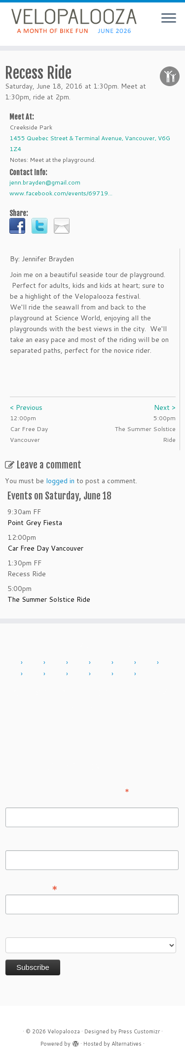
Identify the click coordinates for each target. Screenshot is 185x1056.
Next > (165, 407)
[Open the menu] (168, 18)
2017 (171, 663)
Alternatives (126, 1044)
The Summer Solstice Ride (48, 599)
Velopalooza (63, 1031)
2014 (103, 663)
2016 (148, 663)
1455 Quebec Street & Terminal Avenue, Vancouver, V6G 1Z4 (89, 143)
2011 (34, 663)
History (151, 692)
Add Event (32, 692)
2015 (125, 663)
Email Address (31, 887)
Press (96, 708)
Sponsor (57, 708)
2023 (103, 674)
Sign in (131, 708)
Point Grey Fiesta (34, 523)
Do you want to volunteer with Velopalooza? (75, 930)
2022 (80, 674)
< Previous (26, 407)
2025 (148, 674)
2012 (57, 663)
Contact (110, 692)
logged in (60, 481)
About (73, 692)
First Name (22, 801)
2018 (34, 674)
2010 (12, 663)
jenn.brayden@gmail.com (44, 182)
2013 (80, 663)
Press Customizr (139, 1031)
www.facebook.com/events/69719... (60, 193)
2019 (57, 674)
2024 (125, 674)
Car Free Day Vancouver (45, 548)
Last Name (22, 843)
